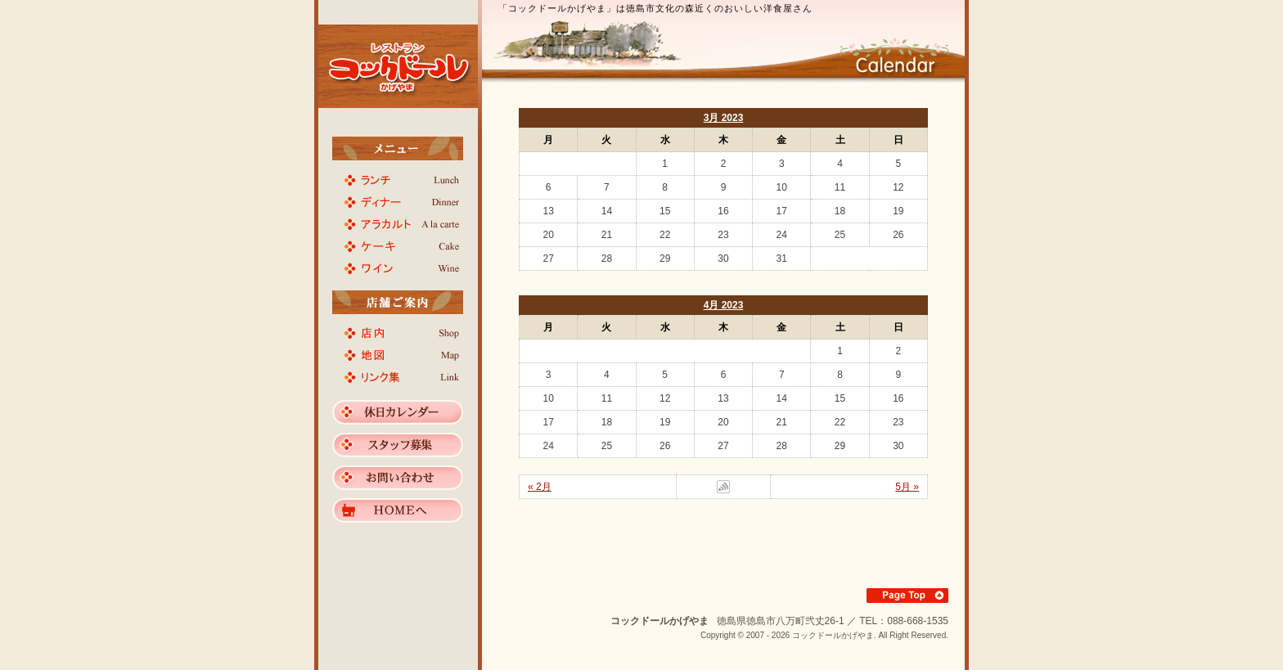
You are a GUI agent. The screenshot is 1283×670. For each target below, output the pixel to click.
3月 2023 (724, 118)
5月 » (907, 486)
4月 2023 (724, 305)
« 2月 (539, 486)
